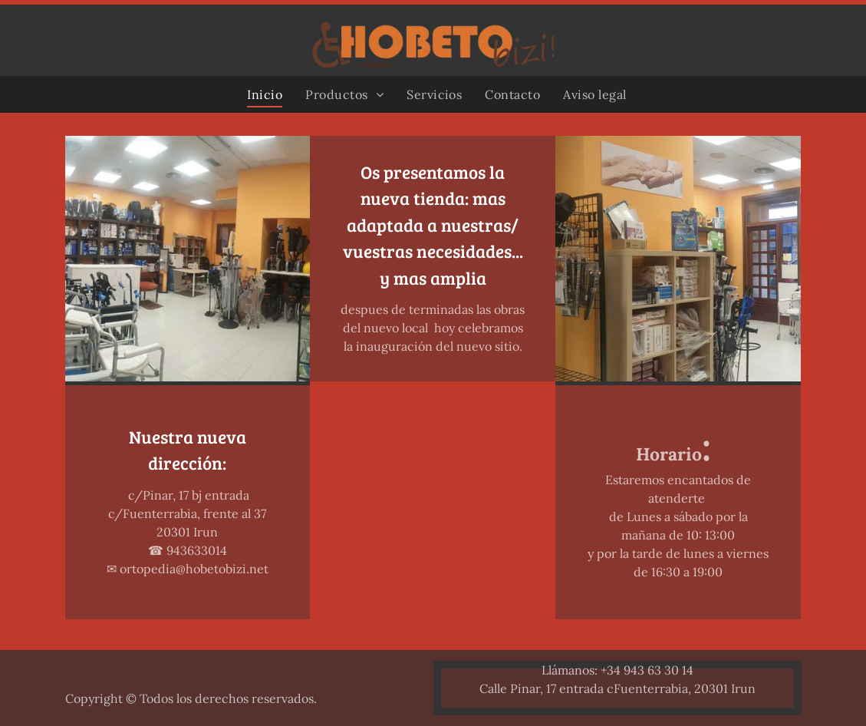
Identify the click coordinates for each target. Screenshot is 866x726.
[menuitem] (264, 94)
